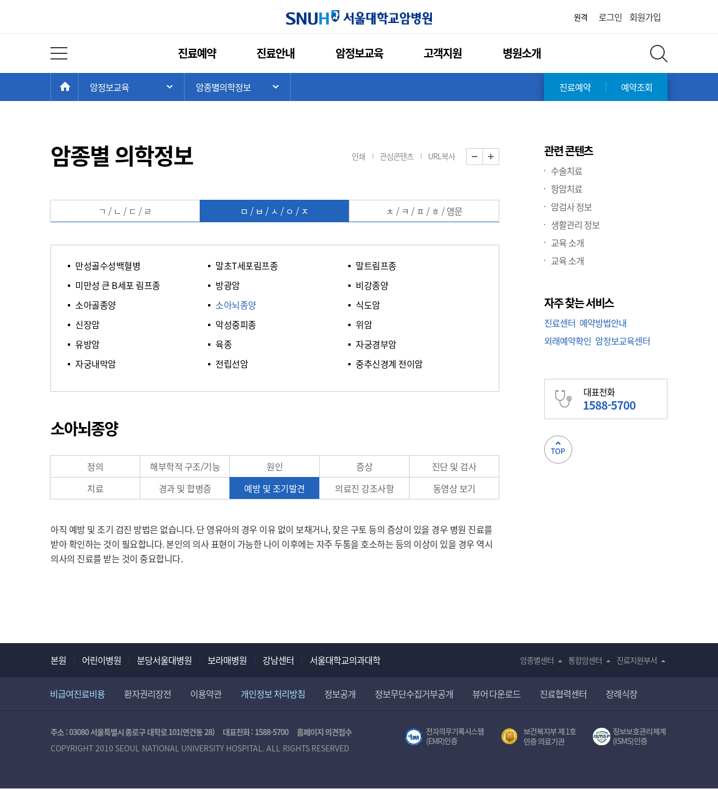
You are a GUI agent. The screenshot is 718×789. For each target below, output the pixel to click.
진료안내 (275, 53)
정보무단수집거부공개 (414, 693)
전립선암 (231, 363)
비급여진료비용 (77, 693)
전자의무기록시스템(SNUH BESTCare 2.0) (444, 737)
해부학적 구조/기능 (185, 466)
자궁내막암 (95, 363)
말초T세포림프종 (246, 265)
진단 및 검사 (454, 466)
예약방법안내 (603, 322)
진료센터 (560, 322)
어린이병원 (101, 660)
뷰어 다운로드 (496, 693)
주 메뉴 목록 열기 (131, 87)
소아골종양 (95, 304)
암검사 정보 (571, 206)
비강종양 (372, 285)
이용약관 (206, 693)
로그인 (610, 17)
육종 (223, 344)
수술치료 (566, 170)
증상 (364, 466)
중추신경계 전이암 (389, 363)
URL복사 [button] (441, 156)
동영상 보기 (454, 488)
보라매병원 (227, 660)
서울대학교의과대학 (345, 660)
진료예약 (197, 53)
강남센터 (278, 660)
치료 (95, 488)
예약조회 (636, 87)
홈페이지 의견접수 (324, 731)
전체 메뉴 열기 (58, 53)
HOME (78, 87)
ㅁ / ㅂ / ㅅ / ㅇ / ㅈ (274, 211)
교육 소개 (567, 242)
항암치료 (566, 188)
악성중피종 (235, 324)
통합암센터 (585, 660)
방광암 (227, 285)
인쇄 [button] (358, 156)
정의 (95, 466)
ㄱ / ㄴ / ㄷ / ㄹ (125, 211)
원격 (580, 16)
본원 (58, 660)
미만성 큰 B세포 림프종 (117, 285)
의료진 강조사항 (364, 488)
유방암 (87, 344)
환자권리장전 (147, 693)
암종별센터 (537, 660)
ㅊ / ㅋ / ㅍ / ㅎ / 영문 (424, 211)
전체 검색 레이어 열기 (659, 53)
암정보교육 (359, 53)
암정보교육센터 (622, 340)
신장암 (87, 324)
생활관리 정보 (575, 224)
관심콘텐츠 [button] (396, 156)
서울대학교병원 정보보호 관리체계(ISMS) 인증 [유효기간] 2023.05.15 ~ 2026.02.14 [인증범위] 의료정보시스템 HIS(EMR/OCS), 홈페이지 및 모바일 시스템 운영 (630, 737)
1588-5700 (271, 731)
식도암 (368, 304)
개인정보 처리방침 (273, 693)
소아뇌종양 (235, 304)
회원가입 (645, 17)
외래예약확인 (567, 340)
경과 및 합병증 (185, 488)
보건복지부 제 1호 (538, 737)
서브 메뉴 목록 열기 (237, 87)
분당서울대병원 (164, 660)
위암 (364, 324)
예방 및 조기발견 (274, 488)
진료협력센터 (563, 693)
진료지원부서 (636, 660)
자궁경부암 (376, 344)
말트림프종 (376, 265)
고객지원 (443, 53)
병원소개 (522, 53)
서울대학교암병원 (359, 17)
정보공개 (340, 693)
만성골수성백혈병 (107, 265)
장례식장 (621, 693)
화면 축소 (482, 157)
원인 (274, 466)
